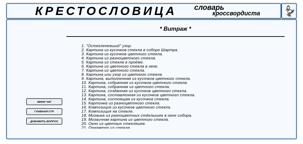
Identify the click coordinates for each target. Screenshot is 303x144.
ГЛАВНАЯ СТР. (44, 111)
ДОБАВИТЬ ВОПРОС (44, 121)
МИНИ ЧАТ (44, 101)
